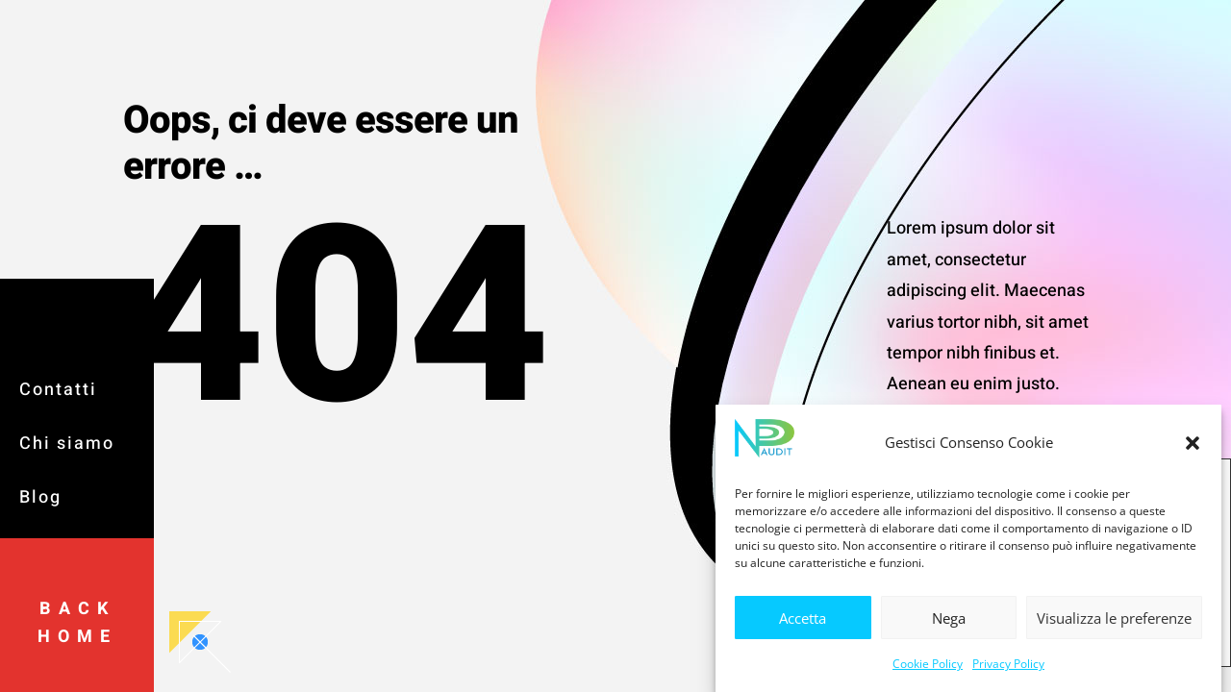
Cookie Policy (927, 669)
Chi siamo (66, 444)
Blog (40, 497)
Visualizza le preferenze (1114, 623)
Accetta (802, 623)
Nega (949, 623)
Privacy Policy (1008, 669)
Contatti (58, 390)
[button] (1192, 448)
